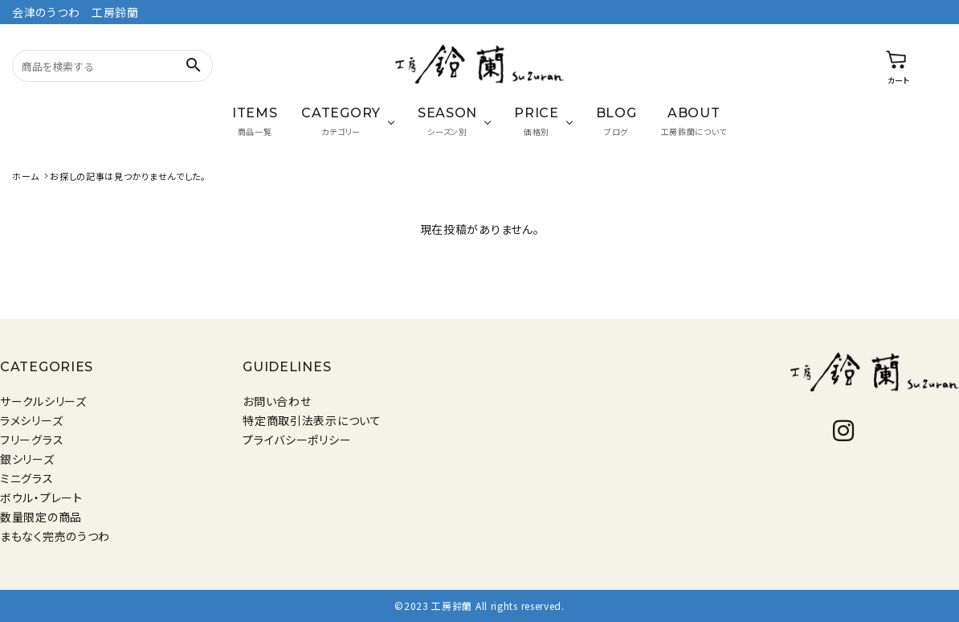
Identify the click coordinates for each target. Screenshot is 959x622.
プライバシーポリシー (297, 440)
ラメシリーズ (31, 420)
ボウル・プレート (41, 497)
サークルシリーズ (43, 401)
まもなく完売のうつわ (55, 536)
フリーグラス (31, 440)
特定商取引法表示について (312, 420)
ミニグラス (27, 478)
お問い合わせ (277, 401)
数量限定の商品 (41, 517)
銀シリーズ (27, 459)
